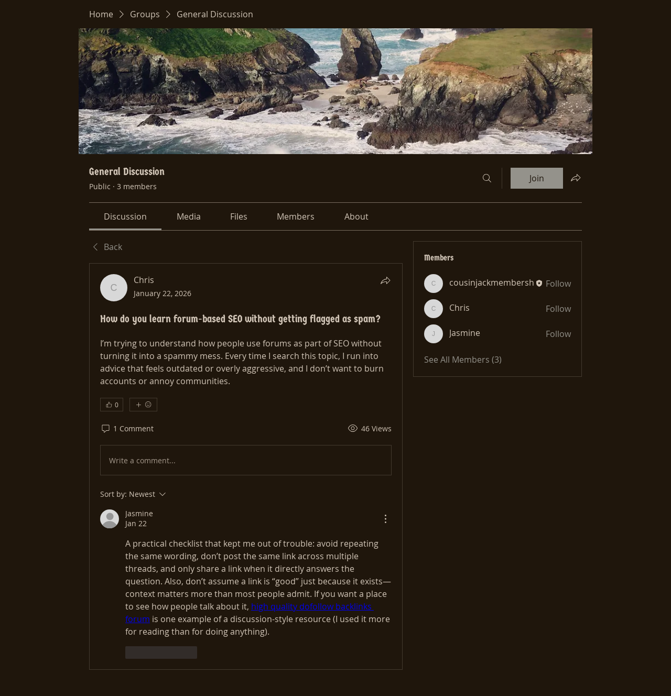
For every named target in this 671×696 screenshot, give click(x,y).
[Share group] (575, 177)
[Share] (385, 280)
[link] (125, 216)
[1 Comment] (127, 428)
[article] (246, 466)
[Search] (487, 178)
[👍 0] (111, 404)
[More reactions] (143, 404)
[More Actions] (385, 519)
